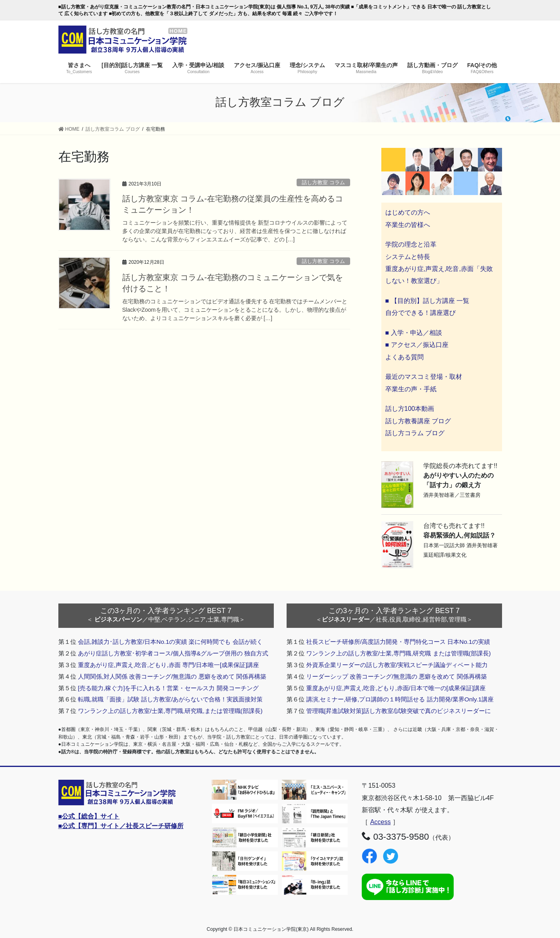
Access (380, 822)
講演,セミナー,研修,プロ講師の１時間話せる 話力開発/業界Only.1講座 (400, 699)
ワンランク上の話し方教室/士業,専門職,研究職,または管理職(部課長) (170, 710)
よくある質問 (404, 357)
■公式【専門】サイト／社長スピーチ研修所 (121, 825)
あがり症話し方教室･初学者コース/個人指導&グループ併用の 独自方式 (173, 653)
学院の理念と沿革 (410, 244)
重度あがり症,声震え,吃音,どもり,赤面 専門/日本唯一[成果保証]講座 (168, 664)
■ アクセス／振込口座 (416, 344)
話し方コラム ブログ (414, 433)
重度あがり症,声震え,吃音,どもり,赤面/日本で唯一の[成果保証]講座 (396, 688)
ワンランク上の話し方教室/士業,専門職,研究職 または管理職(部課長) (398, 653)
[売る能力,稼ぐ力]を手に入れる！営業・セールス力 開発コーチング (168, 688)
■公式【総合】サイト (89, 816)
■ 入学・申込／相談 (413, 332)
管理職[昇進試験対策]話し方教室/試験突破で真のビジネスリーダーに (398, 710)
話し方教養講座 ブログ (418, 421)
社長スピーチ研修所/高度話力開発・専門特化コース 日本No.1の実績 (398, 641)
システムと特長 (407, 256)
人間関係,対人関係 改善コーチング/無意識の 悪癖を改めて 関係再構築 (172, 676)
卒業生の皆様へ (407, 224)
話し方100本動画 (409, 408)
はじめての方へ (407, 212)
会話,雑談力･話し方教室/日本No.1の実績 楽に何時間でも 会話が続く (170, 641)
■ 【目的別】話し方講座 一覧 (427, 300)
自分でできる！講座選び (420, 312)
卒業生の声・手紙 (410, 389)
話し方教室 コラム (323, 182)
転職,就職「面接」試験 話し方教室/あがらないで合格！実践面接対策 (170, 699)
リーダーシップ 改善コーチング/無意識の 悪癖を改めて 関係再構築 (396, 676)
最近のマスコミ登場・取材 (423, 376)
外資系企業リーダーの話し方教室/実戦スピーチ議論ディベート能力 (397, 664)
